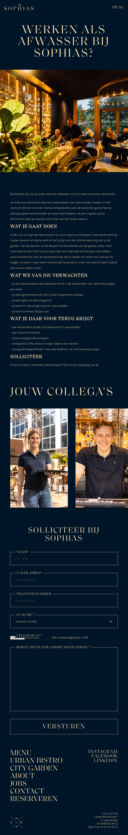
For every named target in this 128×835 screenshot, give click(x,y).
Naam (23, 552)
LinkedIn (106, 761)
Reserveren (34, 799)
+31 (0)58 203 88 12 (107, 823)
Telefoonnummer (34, 594)
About (22, 776)
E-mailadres (29, 573)
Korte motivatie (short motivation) (53, 647)
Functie (25, 615)
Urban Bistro (36, 760)
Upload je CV (29, 636)
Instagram (103, 752)
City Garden (34, 768)
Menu (21, 753)
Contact (27, 791)
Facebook (104, 756)
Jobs (18, 784)
